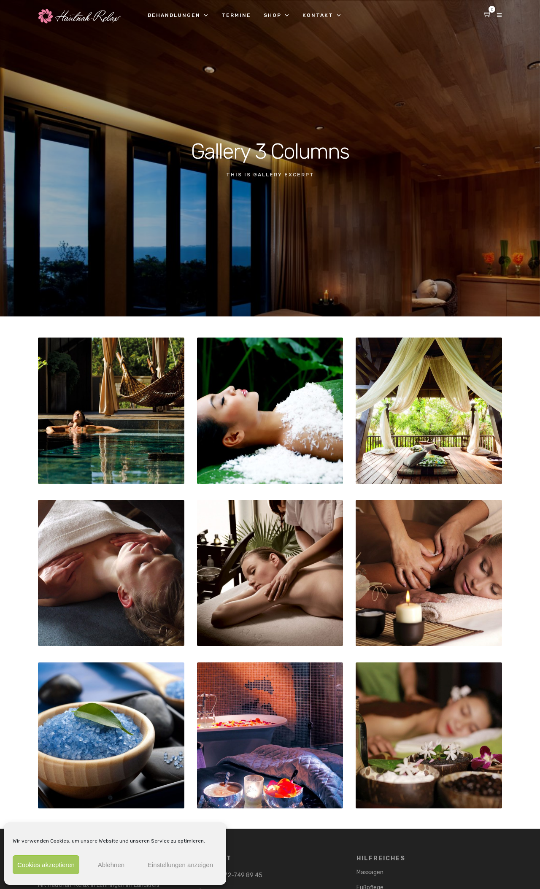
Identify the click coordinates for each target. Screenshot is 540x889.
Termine (236, 15)
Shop (272, 15)
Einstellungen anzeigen (180, 864)
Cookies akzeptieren (46, 864)
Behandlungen (174, 15)
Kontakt (317, 15)
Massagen (369, 872)
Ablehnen (111, 864)
